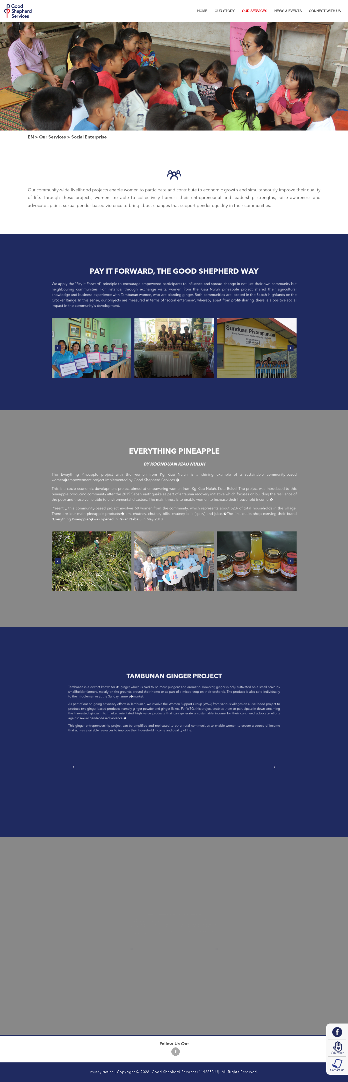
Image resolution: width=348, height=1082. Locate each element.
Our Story (225, 11)
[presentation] (114, 335)
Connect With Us (325, 11)
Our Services (254, 11)
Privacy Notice (102, 1072)
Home (202, 11)
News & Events (288, 11)
